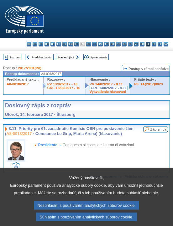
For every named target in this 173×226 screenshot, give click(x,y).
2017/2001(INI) (29, 68)
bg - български (29, 44)
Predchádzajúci (42, 57)
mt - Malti (118, 44)
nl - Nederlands (124, 44)
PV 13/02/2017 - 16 (62, 84)
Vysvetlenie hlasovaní (108, 92)
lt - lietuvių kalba (106, 44)
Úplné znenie (98, 57)
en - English (70, 44)
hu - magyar (112, 44)
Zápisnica (158, 129)
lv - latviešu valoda (100, 44)
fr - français (76, 44)
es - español (35, 44)
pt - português (136, 44)
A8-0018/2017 (18, 84)
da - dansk (47, 44)
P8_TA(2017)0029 (148, 84)
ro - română (142, 44)
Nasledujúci (66, 57)
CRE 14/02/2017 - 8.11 (109, 88)
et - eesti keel (58, 44)
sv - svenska (166, 44)
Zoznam (15, 57)
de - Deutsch (52, 44)
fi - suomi (160, 44)
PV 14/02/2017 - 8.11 (106, 84)
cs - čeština (41, 44)
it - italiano (94, 44)
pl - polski (130, 44)
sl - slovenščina (154, 44)
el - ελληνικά (64, 44)
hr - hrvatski (88, 44)
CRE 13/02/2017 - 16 (63, 88)
